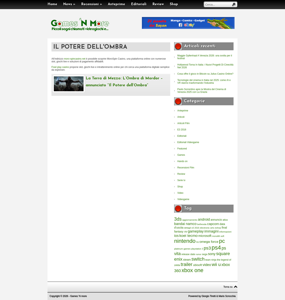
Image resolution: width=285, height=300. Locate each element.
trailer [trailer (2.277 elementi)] (186, 264)
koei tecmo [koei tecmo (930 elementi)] (188, 236)
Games (181, 155)
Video (180, 193)
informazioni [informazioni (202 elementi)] (225, 232)
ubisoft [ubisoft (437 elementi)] (197, 265)
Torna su (227, 286)
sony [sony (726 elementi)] (212, 254)
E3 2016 (181, 129)
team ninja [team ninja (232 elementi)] (210, 259)
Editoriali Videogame (188, 142)
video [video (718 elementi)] (207, 265)
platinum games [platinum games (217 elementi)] (182, 248)
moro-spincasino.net (74, 58)
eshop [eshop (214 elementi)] (218, 227)
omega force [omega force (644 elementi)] (209, 242)
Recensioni (91, 4)
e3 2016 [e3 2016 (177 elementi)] (195, 228)
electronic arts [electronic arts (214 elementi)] (207, 227)
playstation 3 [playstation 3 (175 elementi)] (197, 249)
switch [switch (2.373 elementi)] (197, 259)
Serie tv (181, 180)
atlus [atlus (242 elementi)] (225, 219)
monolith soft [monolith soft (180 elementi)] (218, 236)
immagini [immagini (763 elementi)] (211, 231)
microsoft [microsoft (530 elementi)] (204, 235)
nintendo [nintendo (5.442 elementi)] (185, 241)
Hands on (182, 161)
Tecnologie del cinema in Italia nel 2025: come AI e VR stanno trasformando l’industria (204, 81)
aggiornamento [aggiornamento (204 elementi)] (189, 220)
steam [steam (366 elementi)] (187, 259)
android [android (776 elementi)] (204, 219)
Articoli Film (183, 123)
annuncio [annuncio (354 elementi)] (216, 219)
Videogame (183, 199)
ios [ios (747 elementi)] (176, 236)
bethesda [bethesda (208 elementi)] (201, 224)
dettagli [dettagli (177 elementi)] (187, 228)
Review (158, 4)
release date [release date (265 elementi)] (188, 254)
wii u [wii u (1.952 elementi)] (216, 264)
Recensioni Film (185, 167)
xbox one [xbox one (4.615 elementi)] (192, 270)
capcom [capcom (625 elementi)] (213, 224)
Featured (182, 148)
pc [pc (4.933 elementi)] (222, 241)
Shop (174, 4)
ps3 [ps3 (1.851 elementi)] (207, 248)
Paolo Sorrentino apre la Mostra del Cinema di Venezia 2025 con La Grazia (201, 90)
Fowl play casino (60, 67)
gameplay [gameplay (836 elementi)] (196, 231)
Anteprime (116, 4)
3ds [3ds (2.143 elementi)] (178, 219)
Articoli (180, 117)
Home (52, 4)
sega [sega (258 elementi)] (204, 254)
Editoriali (138, 4)
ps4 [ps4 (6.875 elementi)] (216, 247)
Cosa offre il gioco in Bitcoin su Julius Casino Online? (205, 73)
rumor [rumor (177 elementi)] (198, 254)
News (69, 4)
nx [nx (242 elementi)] (197, 242)
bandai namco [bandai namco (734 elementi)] (185, 224)
